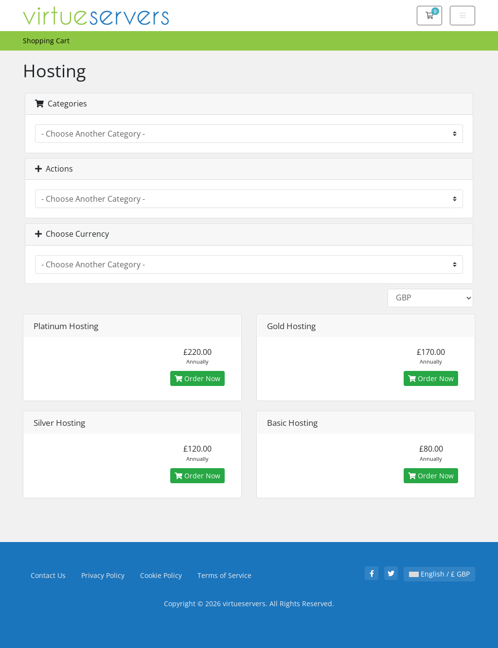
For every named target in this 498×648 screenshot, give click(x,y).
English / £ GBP (439, 573)
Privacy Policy (102, 575)
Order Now (197, 378)
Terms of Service (224, 575)
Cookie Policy (161, 575)
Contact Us (48, 575)
